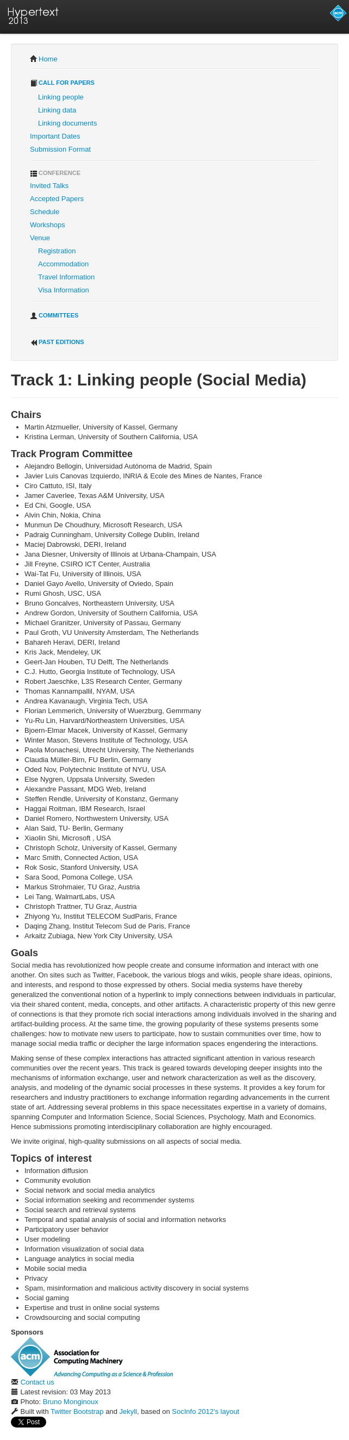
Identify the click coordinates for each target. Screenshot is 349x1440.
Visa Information (63, 290)
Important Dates (55, 136)
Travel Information (66, 277)
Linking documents (67, 123)
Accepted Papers (57, 199)
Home (48, 59)
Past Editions (57, 342)
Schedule (44, 212)
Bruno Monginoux (70, 1402)
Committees (54, 316)
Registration (57, 251)
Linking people (61, 97)
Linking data (57, 110)
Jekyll (128, 1411)
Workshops (47, 225)
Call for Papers (62, 83)
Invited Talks (49, 186)
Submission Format (60, 149)
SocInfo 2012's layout (205, 1411)
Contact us (37, 1382)
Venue (40, 238)
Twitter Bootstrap (77, 1411)
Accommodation (63, 264)
